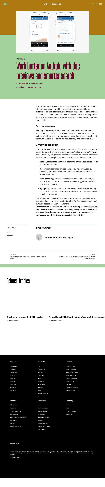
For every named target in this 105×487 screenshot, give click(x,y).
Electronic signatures (72, 396)
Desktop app (14, 375)
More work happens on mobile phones (52, 106)
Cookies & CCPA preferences (18, 426)
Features (12, 384)
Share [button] (94, 4)
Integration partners (44, 435)
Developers (41, 423)
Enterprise (41, 384)
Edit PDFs (68, 393)
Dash (39, 387)
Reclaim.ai (41, 390)
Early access (13, 393)
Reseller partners (43, 432)
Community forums (43, 426)
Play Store (93, 207)
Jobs (67, 417)
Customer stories (43, 417)
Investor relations (71, 420)
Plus (39, 375)
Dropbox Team (14, 339)
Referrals (40, 429)
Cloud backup (70, 390)
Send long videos (71, 378)
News (8, 232)
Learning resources (15, 435)
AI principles (13, 429)
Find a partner (42, 438)
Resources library (43, 420)
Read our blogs (14, 452)
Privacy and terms (15, 420)
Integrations (13, 381)
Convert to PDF (70, 399)
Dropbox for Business (45, 149)
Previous (28, 257)
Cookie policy (14, 423)
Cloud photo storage (72, 381)
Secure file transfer (71, 384)
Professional (41, 378)
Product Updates (43, 402)
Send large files (70, 375)
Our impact (69, 423)
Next (77, 257)
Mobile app (13, 378)
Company (21, 59)
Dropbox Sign (42, 393)
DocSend (40, 396)
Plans (39, 399)
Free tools (13, 399)
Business (40, 381)
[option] (31, 321)
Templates (13, 396)
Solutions (12, 387)
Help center (13, 414)
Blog (39, 414)
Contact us (13, 417)
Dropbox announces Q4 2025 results (25, 335)
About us (68, 414)
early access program (48, 204)
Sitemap (12, 432)
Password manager (71, 387)
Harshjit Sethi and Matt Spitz (31, 83)
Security (12, 390)
